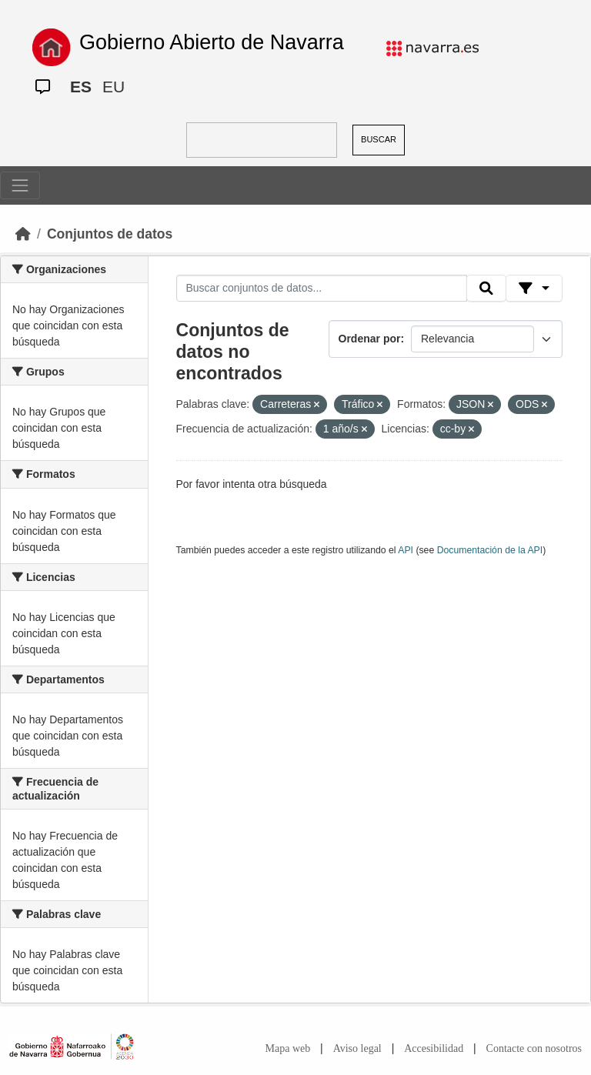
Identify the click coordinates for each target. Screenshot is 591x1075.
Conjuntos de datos (109, 234)
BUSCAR (378, 139)
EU (113, 86)
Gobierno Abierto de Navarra (211, 42)
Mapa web (288, 1048)
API (405, 550)
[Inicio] (23, 234)
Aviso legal (357, 1048)
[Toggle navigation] (20, 185)
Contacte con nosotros (534, 1048)
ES (81, 86)
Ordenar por (370, 338)
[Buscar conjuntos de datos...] (321, 288)
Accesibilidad (433, 1048)
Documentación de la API (490, 550)
